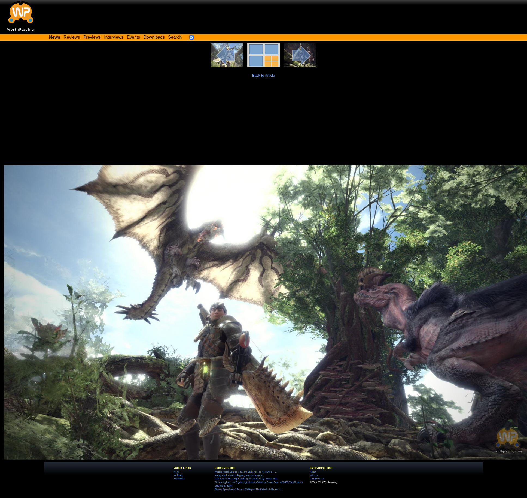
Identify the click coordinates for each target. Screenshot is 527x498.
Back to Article (263, 75)
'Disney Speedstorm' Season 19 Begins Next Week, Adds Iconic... (249, 489)
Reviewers (179, 478)
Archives (178, 475)
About (313, 471)
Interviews (113, 37)
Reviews (72, 37)
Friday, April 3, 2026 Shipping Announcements (238, 475)
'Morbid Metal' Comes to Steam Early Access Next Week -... (245, 471)
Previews (92, 37)
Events (133, 37)
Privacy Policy (317, 478)
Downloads (154, 37)
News (176, 471)
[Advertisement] (263, 124)
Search (175, 37)
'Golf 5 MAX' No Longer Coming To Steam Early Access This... (247, 478)
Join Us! (314, 475)
